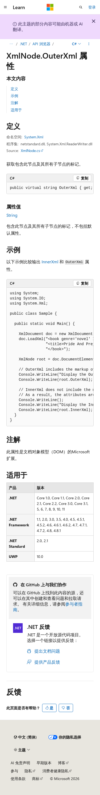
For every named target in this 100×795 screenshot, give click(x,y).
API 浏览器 (41, 43)
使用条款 (18, 778)
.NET (23, 43)
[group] (50, 188)
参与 (14, 770)
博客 (61, 762)
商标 (35, 778)
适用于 (16, 109)
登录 (92, 7)
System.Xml (33, 136)
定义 (14, 88)
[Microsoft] (50, 7)
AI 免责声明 (20, 762)
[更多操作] (89, 44)
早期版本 (44, 762)
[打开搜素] (80, 7)
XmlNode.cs (30, 150)
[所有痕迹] (11, 44)
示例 (14, 95)
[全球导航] (5, 7)
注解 (14, 102)
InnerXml (50, 261)
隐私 (28, 770)
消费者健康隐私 (55, 770)
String (11, 215)
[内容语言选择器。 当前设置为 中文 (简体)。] (25, 737)
